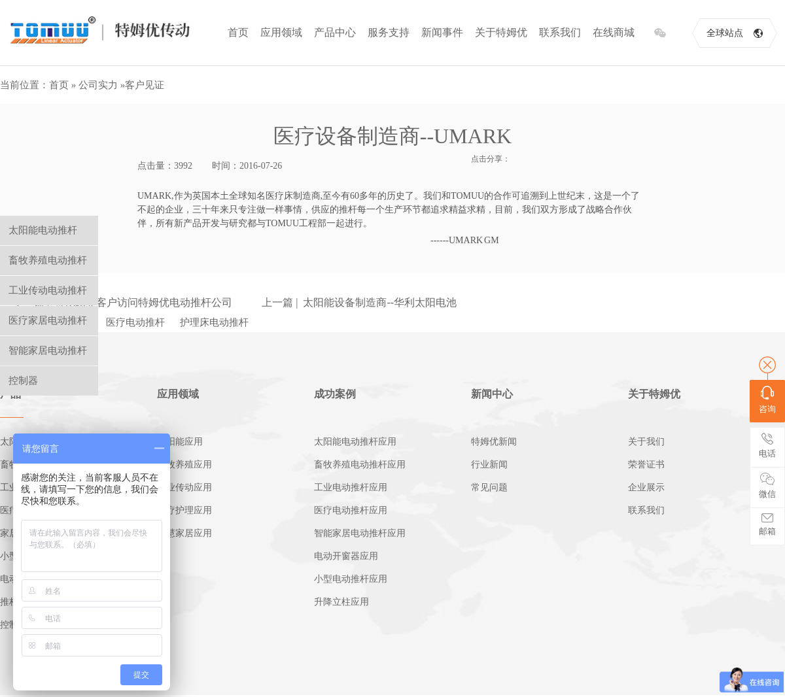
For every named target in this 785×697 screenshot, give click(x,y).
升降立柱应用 (341, 602)
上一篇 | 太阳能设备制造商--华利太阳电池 (359, 302)
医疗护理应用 (184, 510)
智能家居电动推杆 (48, 350)
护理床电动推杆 (214, 322)
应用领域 (281, 32)
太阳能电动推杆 (43, 230)
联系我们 (560, 32)
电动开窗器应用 (346, 556)
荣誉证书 (646, 464)
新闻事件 (442, 32)
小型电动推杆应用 (350, 579)
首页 (238, 32)
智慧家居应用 (184, 533)
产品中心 (335, 32)
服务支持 (389, 32)
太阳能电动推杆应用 (355, 442)
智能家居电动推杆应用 (360, 533)
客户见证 (144, 85)
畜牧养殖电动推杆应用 (360, 464)
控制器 (23, 380)
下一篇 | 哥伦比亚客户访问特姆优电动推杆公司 (122, 302)
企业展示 (646, 487)
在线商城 (614, 32)
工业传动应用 (184, 487)
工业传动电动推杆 (48, 290)
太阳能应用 (180, 442)
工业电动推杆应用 (350, 487)
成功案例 (335, 394)
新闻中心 (492, 394)
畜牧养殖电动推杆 (48, 260)
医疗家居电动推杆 (48, 320)
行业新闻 (489, 464)
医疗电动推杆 (135, 322)
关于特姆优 (501, 32)
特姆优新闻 (494, 442)
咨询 (767, 400)
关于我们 (646, 442)
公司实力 (98, 85)
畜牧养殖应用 (184, 464)
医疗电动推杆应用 (350, 510)
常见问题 (489, 487)
